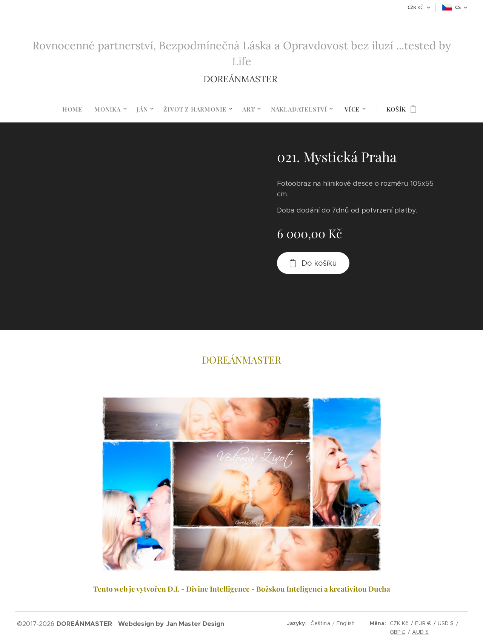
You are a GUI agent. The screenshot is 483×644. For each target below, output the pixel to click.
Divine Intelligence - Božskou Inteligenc (253, 589)
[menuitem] (75, 109)
